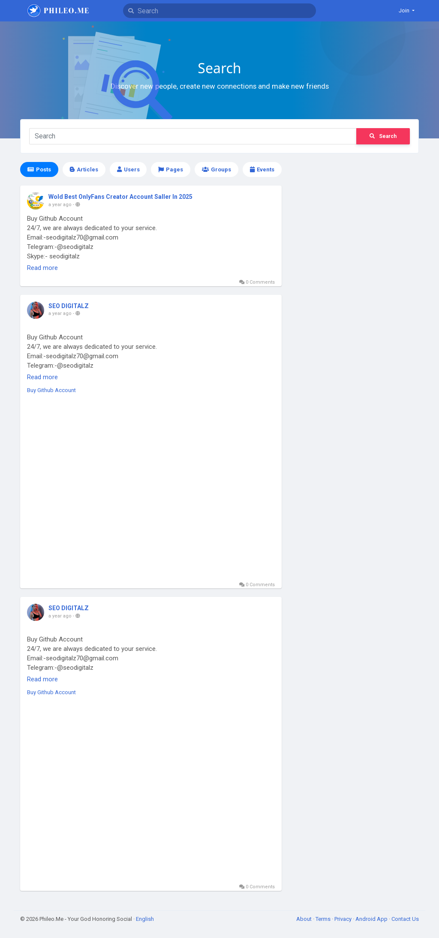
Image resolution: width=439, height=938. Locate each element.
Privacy (343, 919)
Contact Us (405, 919)
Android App (372, 919)
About (304, 919)
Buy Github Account (51, 390)
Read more (42, 268)
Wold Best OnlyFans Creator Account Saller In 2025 (120, 196)
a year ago (60, 204)
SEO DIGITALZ (68, 306)
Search (383, 136)
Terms (324, 919)
